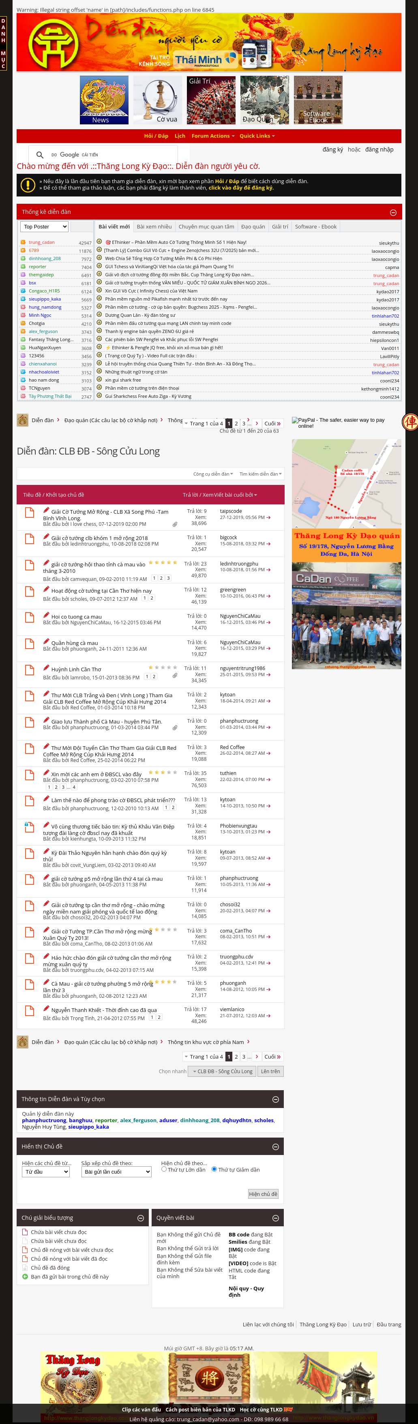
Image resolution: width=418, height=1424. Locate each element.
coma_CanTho (86, 943)
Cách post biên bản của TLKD (200, 1409)
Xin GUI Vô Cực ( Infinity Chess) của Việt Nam (151, 291)
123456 (36, 355)
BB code (239, 1234)
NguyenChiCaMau (90, 622)
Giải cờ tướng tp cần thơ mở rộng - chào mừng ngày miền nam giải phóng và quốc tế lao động (104, 908)
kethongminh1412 (380, 389)
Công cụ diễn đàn (211, 474)
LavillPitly (389, 356)
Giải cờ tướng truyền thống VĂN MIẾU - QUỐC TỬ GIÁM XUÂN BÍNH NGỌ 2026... (188, 283)
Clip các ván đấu (141, 1409)
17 (204, 1009)
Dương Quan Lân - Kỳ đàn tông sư (140, 315)
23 (204, 563)
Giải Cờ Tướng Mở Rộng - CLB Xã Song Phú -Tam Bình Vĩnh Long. (105, 515)
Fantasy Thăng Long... (51, 339)
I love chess (83, 524)
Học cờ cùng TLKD (266, 1409)
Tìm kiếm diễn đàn (259, 474)
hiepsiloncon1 (384, 340)
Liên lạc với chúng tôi (268, 1324)
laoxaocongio (385, 251)
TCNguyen (39, 388)
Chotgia (37, 323)
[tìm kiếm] (101, 155)
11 (204, 668)
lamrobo (80, 677)
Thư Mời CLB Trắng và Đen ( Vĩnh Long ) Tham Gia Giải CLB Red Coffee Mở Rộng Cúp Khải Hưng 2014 (107, 698)
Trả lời (190, 494)
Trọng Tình (82, 1018)
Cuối (272, 423)
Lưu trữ (362, 1324)
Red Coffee (82, 707)
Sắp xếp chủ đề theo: (107, 1163)
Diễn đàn (43, 420)
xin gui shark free (123, 380)
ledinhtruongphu (89, 543)
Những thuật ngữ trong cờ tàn (136, 372)
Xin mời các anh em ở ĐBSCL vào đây (96, 774)
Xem (208, 494)
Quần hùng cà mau (74, 643)
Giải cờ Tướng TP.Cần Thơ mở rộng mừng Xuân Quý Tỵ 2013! (97, 935)
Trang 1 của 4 (206, 423)
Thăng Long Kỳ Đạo (323, 1324)
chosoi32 (80, 917)
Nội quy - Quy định (246, 1291)
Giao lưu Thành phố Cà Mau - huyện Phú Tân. (107, 721)
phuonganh (83, 648)
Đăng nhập (379, 149)
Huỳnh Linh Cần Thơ (76, 669)
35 (204, 773)
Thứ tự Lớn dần (183, 1169)
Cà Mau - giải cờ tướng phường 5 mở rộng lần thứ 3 (98, 987)
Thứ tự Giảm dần (236, 1169)
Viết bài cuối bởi (236, 494)
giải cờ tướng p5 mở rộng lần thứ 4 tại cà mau (107, 878)
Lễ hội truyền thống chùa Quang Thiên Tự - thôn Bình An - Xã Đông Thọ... (180, 364)
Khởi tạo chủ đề (65, 494)
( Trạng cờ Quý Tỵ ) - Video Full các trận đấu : (151, 355)
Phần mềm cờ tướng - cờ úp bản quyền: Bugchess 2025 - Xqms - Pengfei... (181, 307)
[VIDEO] (239, 1263)
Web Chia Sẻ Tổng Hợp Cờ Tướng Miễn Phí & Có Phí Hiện (164, 258)
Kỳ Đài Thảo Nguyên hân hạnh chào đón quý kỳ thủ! (105, 856)
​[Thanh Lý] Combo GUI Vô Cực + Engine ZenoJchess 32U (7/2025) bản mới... (181, 250)
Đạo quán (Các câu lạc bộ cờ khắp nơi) (110, 420)
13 (204, 799)
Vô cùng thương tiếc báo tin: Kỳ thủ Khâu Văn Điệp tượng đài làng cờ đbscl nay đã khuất (108, 830)
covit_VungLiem (87, 865)
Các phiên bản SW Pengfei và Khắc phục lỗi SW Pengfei (162, 339)
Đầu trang (389, 1324)
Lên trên (270, 1071)
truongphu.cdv (86, 970)
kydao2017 (388, 291)
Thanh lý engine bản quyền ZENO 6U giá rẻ (149, 331)
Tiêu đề (32, 494)
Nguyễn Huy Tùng (44, 1126)
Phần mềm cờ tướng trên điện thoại (142, 388)
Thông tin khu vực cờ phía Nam (206, 1042)
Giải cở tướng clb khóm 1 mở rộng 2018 (99, 538)
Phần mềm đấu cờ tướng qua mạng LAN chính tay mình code (168, 323)
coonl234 (389, 381)
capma (392, 267)
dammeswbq (385, 332)
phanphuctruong (89, 727)
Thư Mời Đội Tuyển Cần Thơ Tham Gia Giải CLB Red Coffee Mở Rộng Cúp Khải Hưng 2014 (109, 751)
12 (204, 589)
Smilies (238, 1241)
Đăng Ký (333, 149)
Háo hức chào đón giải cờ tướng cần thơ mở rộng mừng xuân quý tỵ (107, 961)
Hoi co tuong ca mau (76, 616)
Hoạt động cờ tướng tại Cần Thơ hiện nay (101, 590)
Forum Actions (211, 136)
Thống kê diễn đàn (46, 212)
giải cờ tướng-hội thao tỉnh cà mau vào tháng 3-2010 (94, 567)
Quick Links (255, 136)
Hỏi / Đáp (156, 136)
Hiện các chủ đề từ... (46, 1163)
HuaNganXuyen (45, 347)
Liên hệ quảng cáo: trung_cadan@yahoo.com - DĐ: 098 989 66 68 (209, 1419)
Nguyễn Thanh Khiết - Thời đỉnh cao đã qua (104, 1010)
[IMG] (236, 1249)
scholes (78, 598)
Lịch (180, 136)
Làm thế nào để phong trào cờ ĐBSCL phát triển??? (113, 800)
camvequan (83, 578)
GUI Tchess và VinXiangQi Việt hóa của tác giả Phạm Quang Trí (169, 266)
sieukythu (389, 243)
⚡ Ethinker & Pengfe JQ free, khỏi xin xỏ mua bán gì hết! (164, 347)
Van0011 (390, 348)
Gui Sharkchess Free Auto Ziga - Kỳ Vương (148, 396)
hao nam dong (44, 380)
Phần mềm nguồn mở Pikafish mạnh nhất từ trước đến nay (166, 299)
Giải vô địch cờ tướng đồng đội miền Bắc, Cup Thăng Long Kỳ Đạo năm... (179, 274)
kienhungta (83, 838)
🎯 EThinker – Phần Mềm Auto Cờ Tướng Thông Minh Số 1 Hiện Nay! (176, 242)
